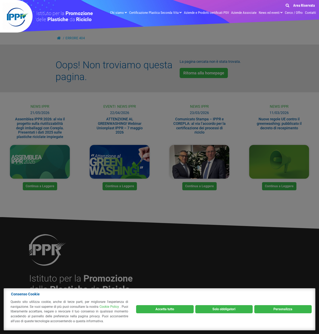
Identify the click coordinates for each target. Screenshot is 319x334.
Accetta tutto (164, 309)
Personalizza (282, 309)
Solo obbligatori (223, 309)
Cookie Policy (109, 307)
